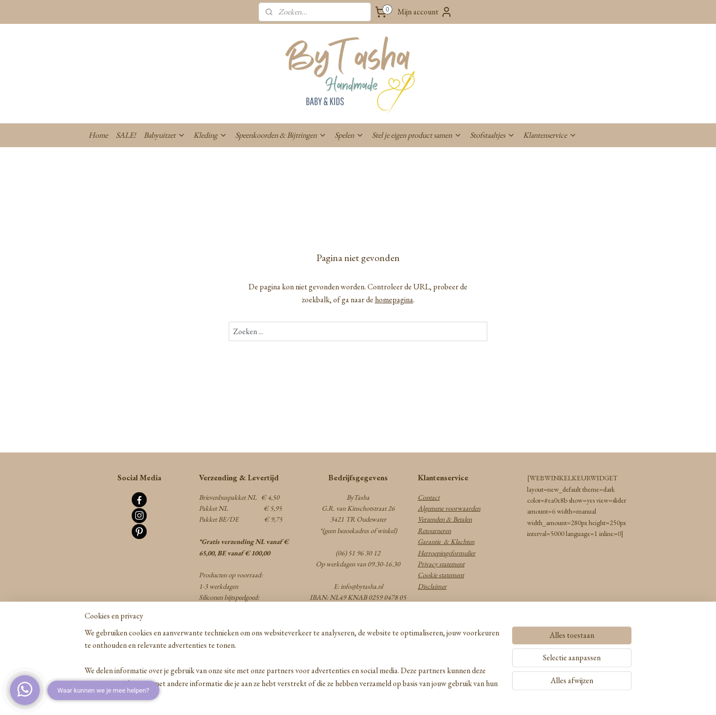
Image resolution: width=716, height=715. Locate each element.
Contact (429, 497)
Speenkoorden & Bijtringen (281, 135)
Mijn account (424, 12)
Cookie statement (441, 574)
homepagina (394, 299)
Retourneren (434, 530)
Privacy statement (441, 563)
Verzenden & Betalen (445, 519)
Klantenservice (550, 135)
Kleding (210, 135)
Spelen (349, 135)
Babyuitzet (164, 135)
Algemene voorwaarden (449, 508)
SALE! (126, 135)
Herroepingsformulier (446, 552)
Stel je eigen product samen (417, 135)
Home (98, 135)
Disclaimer (432, 586)
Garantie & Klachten (446, 541)
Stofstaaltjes (492, 135)
